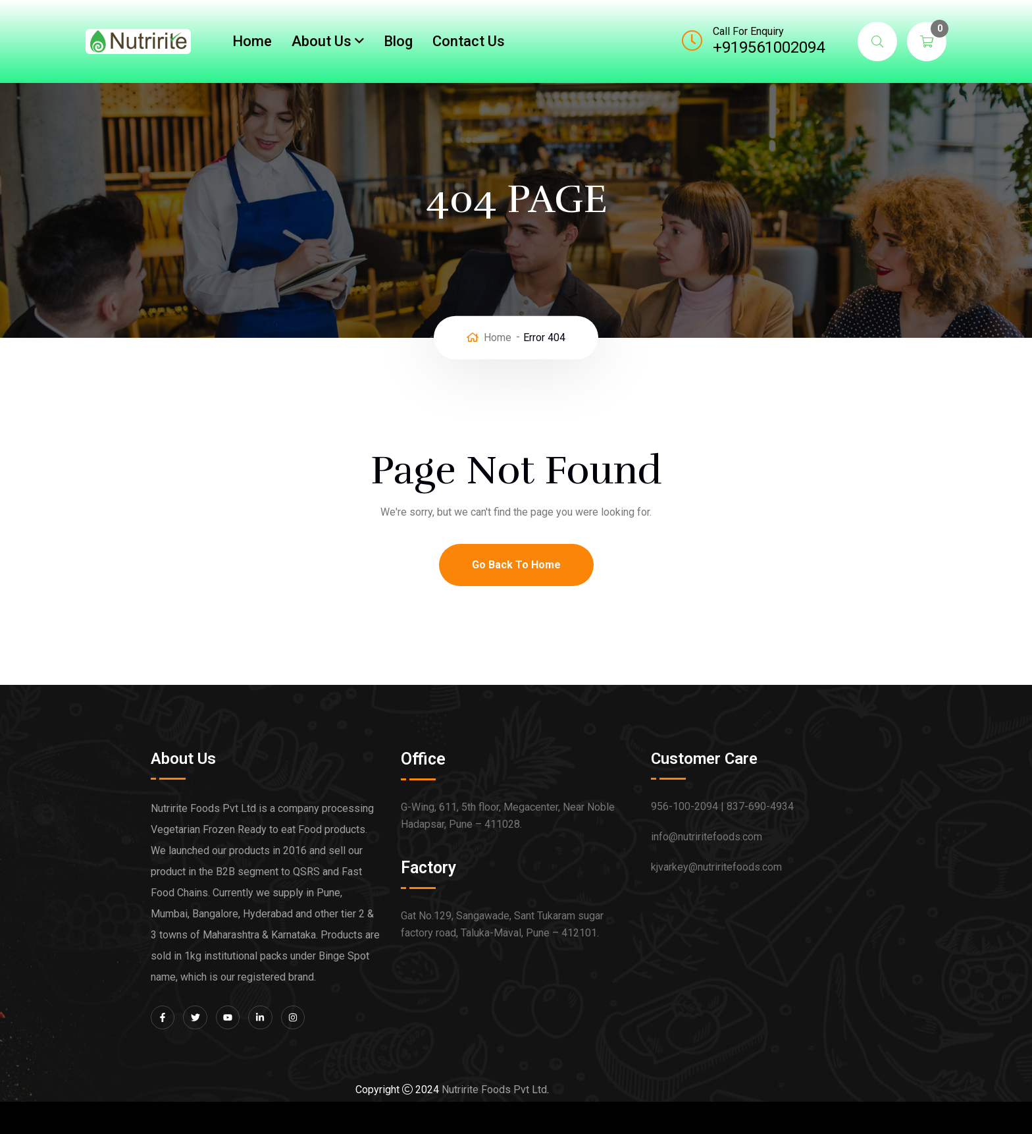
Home (252, 41)
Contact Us (468, 41)
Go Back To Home (516, 564)
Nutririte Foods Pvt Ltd (494, 1089)
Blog (398, 41)
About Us (321, 41)
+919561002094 (769, 47)
